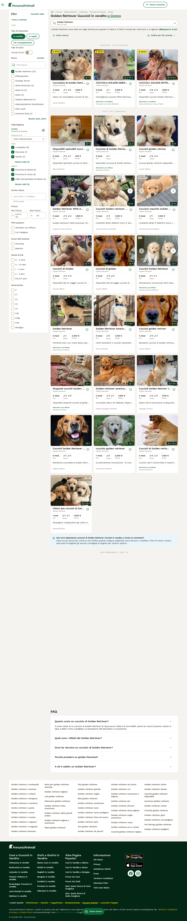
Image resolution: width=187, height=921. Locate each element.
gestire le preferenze (66, 912)
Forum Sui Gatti (72, 881)
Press (96, 874)
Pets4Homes (32, 903)
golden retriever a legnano (24, 822)
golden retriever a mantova (24, 803)
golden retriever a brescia (23, 789)
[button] (114, 190)
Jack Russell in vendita (20, 891)
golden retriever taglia (88, 794)
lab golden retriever (54, 796)
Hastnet (44, 903)
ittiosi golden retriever (55, 828)
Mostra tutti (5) (22, 162)
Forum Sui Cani (72, 877)
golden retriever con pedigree (158, 820)
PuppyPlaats (57, 903)
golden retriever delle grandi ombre (58, 814)
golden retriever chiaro (155, 784)
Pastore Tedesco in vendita (18, 878)
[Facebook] (131, 873)
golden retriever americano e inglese (125, 795)
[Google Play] (134, 857)
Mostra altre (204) (37, 119)
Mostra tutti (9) (22, 184)
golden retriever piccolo (122, 806)
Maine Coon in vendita (47, 863)
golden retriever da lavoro (123, 784)
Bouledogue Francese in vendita (20, 885)
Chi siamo (98, 859)
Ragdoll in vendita (45, 872)
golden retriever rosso (122, 822)
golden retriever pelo (88, 822)
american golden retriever (156, 801)
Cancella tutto (37, 14)
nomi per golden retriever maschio (57, 785)
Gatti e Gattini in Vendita (48, 857)
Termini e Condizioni (103, 878)
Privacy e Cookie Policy (21, 912)
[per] (38, 215)
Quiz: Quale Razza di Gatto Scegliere (75, 894)
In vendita (18, 36)
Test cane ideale (101, 888)
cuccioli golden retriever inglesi (126, 832)
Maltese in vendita (18, 896)
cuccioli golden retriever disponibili (156, 795)
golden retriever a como (22, 812)
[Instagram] (138, 873)
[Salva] (88, 83)
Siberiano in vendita (46, 891)
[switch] (29, 52)
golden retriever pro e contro (125, 827)
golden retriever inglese (56, 792)
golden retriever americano (91, 803)
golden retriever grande (89, 789)
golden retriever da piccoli (90, 831)
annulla (40, 58)
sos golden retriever (87, 826)
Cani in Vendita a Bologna (77, 872)
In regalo (33, 36)
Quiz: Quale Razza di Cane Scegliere (78, 887)
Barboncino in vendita (19, 867)
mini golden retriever (88, 798)
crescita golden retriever (156, 810)
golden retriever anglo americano (122, 816)
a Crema (114, 16)
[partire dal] (19, 215)
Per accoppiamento (23, 42)
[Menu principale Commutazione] (2, 4)
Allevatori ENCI (101, 883)
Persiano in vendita (46, 886)
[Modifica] (43, 130)
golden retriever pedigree (156, 829)
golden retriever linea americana (55, 807)
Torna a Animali (18, 20)
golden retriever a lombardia (25, 784)
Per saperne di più (168, 29)
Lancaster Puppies (109, 903)
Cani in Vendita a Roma (76, 867)
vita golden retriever (87, 784)
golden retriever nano (88, 808)
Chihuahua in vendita (19, 863)
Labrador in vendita (18, 872)
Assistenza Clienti (102, 869)
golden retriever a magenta (24, 826)
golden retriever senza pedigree (93, 812)
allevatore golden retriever (57, 801)
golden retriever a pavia (22, 808)
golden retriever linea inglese (125, 810)
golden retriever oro (121, 789)
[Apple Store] (134, 865)
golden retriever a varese (23, 817)
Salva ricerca (61, 35)
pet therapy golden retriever (157, 824)
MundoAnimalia (72, 903)
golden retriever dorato (155, 789)
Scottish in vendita (46, 881)
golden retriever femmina (23, 831)
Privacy (97, 864)
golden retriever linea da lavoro (93, 817)
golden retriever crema (155, 806)
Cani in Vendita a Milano (76, 863)
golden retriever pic (120, 801)
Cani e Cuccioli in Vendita (20, 857)
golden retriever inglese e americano (57, 821)
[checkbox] (12, 71)
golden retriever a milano (23, 794)
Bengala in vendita (46, 877)
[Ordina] (161, 35)
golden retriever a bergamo (24, 798)
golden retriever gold (154, 815)
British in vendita (45, 867)
